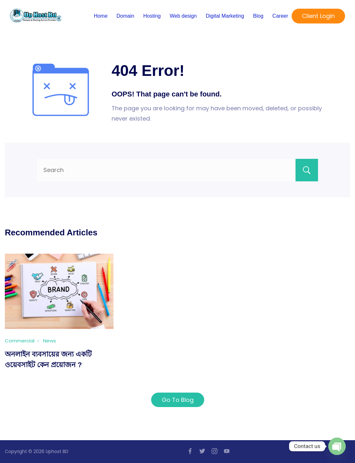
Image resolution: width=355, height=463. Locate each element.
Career (280, 16)
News (49, 340)
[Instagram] (214, 451)
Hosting (151, 16)
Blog (258, 16)
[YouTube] (227, 451)
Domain (125, 16)
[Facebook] (190, 451)
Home (101, 16)
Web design (183, 16)
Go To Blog (178, 400)
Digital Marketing (225, 16)
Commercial (19, 340)
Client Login (318, 16)
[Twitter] (202, 451)
